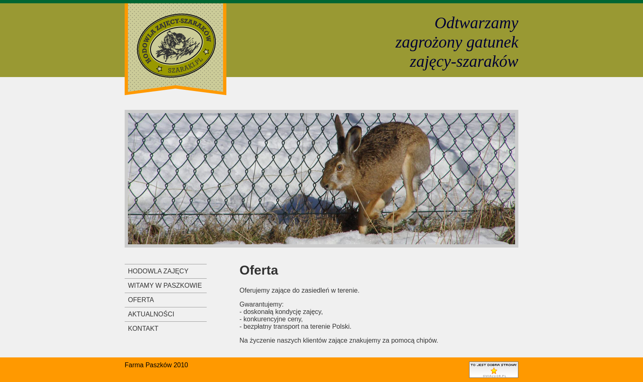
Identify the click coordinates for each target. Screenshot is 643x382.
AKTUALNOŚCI (151, 314)
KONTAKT (143, 328)
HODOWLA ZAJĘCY (158, 271)
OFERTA (141, 299)
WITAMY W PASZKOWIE (165, 285)
